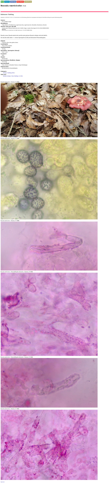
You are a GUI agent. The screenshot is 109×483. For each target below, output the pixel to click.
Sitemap (13, 1)
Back (2, 1)
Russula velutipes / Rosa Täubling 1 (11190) (13, 76)
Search (7, 1)
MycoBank (20, 1)
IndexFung (28, 1)
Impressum (2, 481)
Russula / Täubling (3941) (9, 72)
